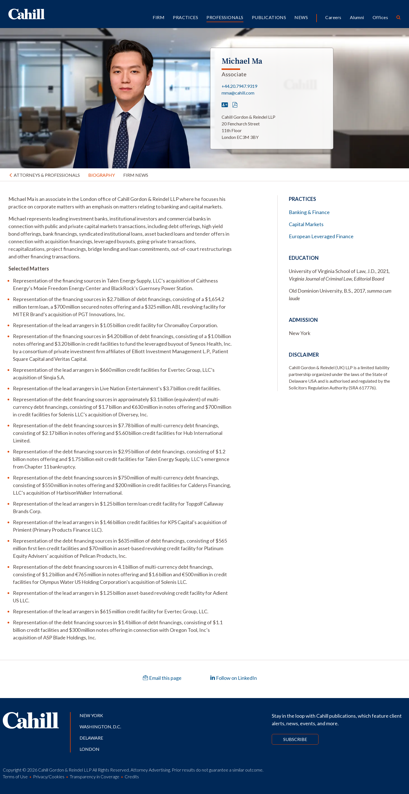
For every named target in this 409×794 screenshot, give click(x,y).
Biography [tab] (101, 175)
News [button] (301, 17)
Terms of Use (15, 776)
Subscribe (295, 739)
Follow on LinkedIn (233, 678)
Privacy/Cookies (48, 776)
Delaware (91, 737)
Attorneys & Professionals (47, 175)
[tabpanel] (120, 418)
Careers (333, 17)
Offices (380, 17)
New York (91, 715)
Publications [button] (269, 17)
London (89, 749)
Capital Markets (306, 224)
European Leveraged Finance (321, 236)
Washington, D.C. (100, 726)
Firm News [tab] (135, 175)
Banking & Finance (309, 212)
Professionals (224, 17)
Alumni (357, 17)
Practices (185, 17)
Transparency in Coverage (94, 776)
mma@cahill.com (238, 92)
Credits (132, 776)
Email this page (162, 678)
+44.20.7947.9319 (239, 86)
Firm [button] (158, 17)
